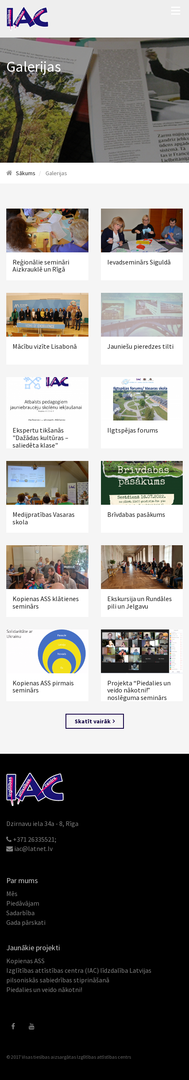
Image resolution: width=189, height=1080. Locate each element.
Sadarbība (20, 913)
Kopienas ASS (25, 961)
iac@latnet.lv (33, 848)
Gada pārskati (25, 922)
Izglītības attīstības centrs (104, 1057)
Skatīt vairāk (95, 721)
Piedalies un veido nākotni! (44, 989)
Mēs (12, 893)
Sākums (25, 173)
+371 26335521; (34, 839)
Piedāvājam (22, 903)
